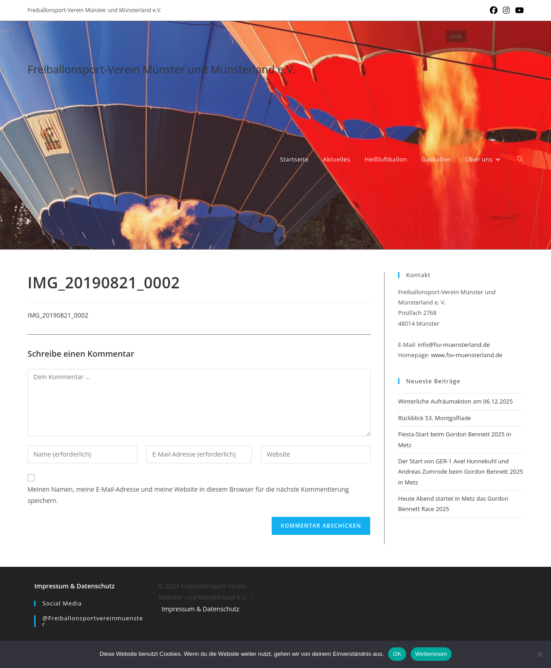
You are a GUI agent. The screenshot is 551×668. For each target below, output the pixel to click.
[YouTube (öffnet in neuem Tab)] (518, 10)
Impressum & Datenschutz (74, 586)
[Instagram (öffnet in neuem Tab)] (506, 10)
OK (397, 653)
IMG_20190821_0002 (57, 315)
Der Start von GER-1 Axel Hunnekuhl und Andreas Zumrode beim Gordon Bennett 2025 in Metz (460, 471)
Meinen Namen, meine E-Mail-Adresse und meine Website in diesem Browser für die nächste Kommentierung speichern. (188, 495)
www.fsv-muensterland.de (466, 355)
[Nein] (539, 654)
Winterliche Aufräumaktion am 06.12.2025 (455, 401)
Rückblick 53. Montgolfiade (434, 418)
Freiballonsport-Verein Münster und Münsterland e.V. (161, 69)
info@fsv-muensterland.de (454, 345)
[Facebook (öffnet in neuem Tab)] (493, 10)
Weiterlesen (431, 653)
